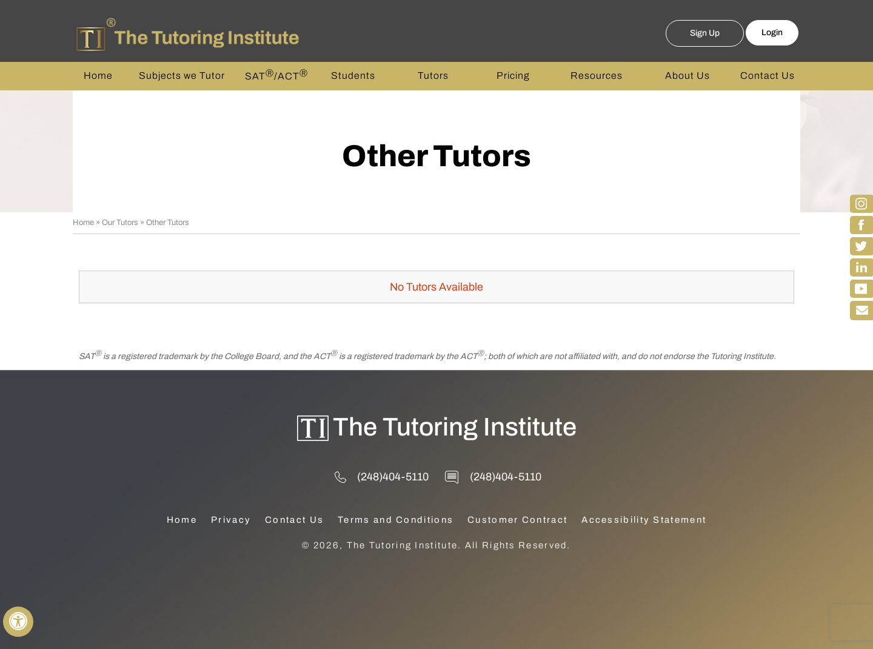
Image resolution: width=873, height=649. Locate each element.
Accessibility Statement (643, 520)
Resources (596, 75)
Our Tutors (120, 222)
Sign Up (705, 33)
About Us (687, 75)
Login (772, 32)
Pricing (513, 75)
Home (98, 75)
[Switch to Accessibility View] (18, 622)
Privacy (231, 520)
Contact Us (767, 75)
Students (353, 75)
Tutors (433, 75)
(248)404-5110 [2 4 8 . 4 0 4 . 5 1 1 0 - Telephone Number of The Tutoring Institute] (393, 477)
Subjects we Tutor (182, 75)
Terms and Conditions (395, 520)
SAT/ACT (276, 75)
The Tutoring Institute (455, 427)
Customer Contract (517, 520)
